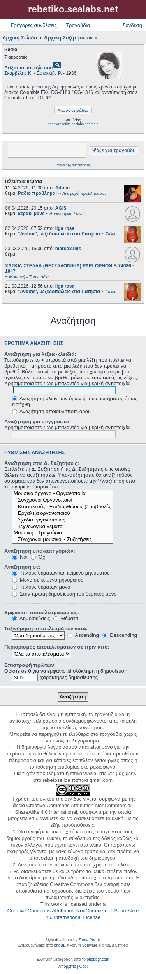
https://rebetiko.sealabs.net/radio (72, 124)
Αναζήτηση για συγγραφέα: (37, 421)
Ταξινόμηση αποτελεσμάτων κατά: (46, 628)
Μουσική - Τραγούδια (63, 533)
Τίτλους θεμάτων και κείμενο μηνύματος (60, 573)
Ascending (83, 635)
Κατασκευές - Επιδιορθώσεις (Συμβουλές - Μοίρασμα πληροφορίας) (63, 507)
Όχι (38, 557)
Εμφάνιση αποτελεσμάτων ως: (41, 612)
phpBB (60, 945)
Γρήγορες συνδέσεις (34, 25)
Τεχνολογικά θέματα (63, 526)
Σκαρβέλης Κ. (18, 73)
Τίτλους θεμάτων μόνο (41, 587)
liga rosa (64, 228)
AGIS (61, 208)
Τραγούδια (78, 25)
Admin (62, 188)
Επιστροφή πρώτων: (30, 665)
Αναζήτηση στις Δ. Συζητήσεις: (41, 463)
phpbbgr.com (98, 959)
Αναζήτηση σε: (22, 567)
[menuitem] (67, 966)
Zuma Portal (88, 940)
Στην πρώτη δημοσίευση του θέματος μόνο (64, 594)
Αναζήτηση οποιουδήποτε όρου (51, 411)
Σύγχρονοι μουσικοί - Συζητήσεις (63, 539)
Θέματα (65, 618)
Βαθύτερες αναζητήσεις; (73, 165)
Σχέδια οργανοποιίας (63, 520)
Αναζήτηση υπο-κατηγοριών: (39, 551)
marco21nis (68, 248)
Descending (119, 635)
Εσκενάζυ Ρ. (49, 73)
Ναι (20, 557)
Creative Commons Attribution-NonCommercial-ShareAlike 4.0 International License (73, 914)
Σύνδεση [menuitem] (132, 25)
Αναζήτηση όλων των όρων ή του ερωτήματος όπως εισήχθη (74, 401)
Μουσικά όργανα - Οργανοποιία (63, 493)
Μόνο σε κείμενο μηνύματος (47, 580)
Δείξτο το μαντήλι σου (28, 68)
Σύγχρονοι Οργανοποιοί (63, 500)
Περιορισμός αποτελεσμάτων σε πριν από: (56, 647)
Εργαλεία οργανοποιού (63, 513)
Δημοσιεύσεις (31, 618)
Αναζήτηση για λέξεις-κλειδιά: (40, 354)
